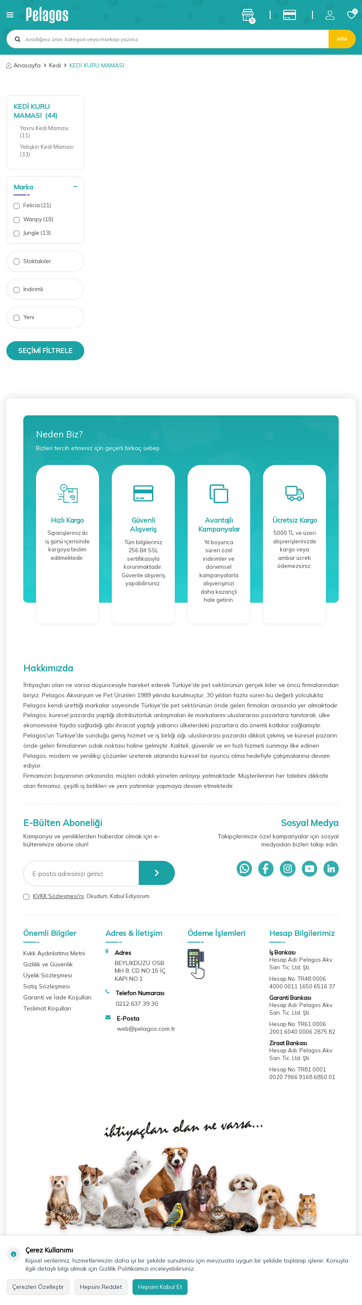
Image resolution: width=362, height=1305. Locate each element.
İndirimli (28, 289)
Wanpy (33, 219)
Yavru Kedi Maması (45, 132)
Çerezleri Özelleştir (38, 1287)
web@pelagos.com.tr (146, 1028)
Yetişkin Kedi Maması (47, 150)
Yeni (24, 317)
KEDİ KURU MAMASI (36, 111)
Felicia (32, 205)
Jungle (32, 233)
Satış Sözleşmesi (46, 986)
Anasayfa (23, 65)
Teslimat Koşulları (47, 1008)
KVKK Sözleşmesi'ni (58, 896)
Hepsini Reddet (101, 1287)
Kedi (55, 65)
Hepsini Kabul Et (160, 1287)
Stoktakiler (32, 261)
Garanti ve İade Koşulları (57, 997)
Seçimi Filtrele (45, 350)
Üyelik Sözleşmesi (47, 975)
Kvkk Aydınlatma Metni (54, 953)
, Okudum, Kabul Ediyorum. (87, 896)
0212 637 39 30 (137, 1003)
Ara (342, 39)
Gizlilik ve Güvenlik (48, 964)
